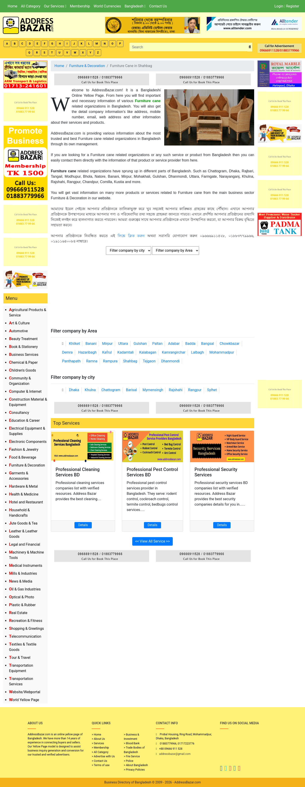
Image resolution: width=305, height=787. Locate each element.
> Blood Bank (132, 743)
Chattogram (110, 390)
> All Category (100, 752)
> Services (98, 743)
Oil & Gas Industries (25, 589)
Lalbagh (197, 352)
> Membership (100, 747)
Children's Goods (22, 370)
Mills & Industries (23, 573)
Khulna (90, 390)
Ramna (91, 361)
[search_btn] (249, 47)
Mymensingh (153, 390)
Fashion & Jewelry (23, 449)
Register (292, 6)
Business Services (23, 354)
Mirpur (107, 343)
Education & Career (24, 420)
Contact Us (158, 6)
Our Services (55, 6)
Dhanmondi (170, 361)
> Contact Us (99, 760)
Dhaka (74, 390)
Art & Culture (19, 323)
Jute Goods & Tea (23, 523)
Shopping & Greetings (26, 628)
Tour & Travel (19, 657)
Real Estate (18, 613)
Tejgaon (149, 361)
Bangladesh (135, 6)
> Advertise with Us (103, 756)
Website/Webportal (24, 692)
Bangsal (207, 343)
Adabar (173, 343)
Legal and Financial (24, 544)
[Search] (188, 47)
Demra (67, 352)
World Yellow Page (24, 700)
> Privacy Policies (134, 769)
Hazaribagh (87, 352)
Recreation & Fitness (25, 621)
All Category (30, 6)
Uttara (123, 343)
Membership (80, 6)
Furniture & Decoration (27, 465)
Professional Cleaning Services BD (78, 472)
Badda (190, 343)
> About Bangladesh (136, 765)
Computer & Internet (25, 391)
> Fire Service (132, 756)
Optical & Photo (21, 597)
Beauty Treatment (23, 339)
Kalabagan (147, 352)
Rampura (110, 361)
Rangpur (195, 390)
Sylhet (212, 390)
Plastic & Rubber (22, 605)
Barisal (131, 390)
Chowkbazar (229, 343)
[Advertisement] (152, 294)
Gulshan (140, 343)
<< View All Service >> (152, 541)
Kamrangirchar (173, 352)
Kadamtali (125, 352)
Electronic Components (28, 441)
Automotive (18, 331)
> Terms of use (101, 765)
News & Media (20, 581)
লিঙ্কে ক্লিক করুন (131, 236)
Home (12, 6)
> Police (128, 760)
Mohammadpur (221, 352)
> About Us (98, 738)
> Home (96, 734)
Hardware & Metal (23, 486)
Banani (90, 343)
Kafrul (107, 352)
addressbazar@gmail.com (175, 754)
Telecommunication (25, 636)
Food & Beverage (22, 457)
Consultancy (19, 412)
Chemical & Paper (23, 362)
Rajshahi (175, 390)
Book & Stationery (23, 347)
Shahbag (130, 361)
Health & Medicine (23, 494)
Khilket (74, 343)
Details (83, 525)
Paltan (157, 343)
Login (278, 6)
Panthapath (71, 361)
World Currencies (107, 6)
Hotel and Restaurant (26, 502)
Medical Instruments (25, 565)
